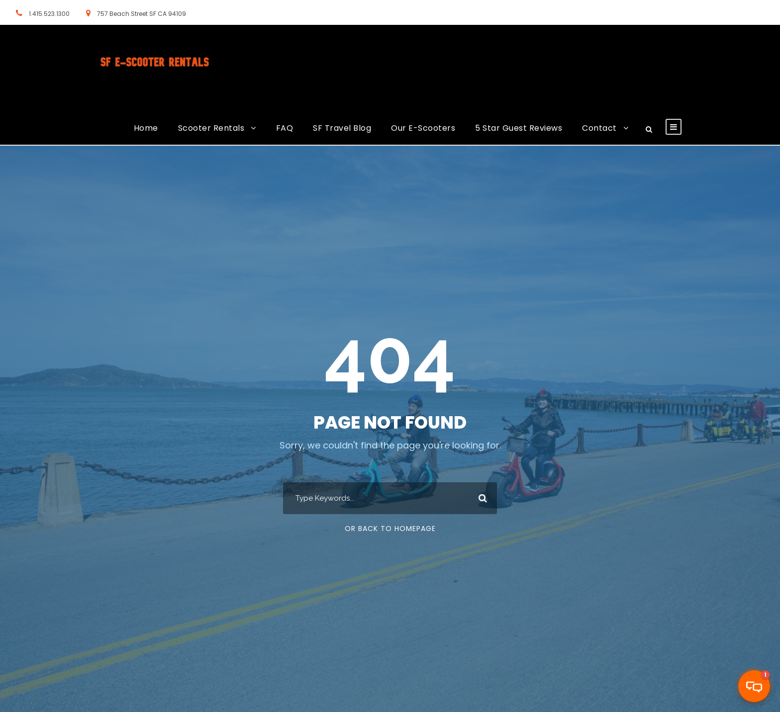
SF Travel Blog (342, 128)
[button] (754, 686)
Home (146, 128)
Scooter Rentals (211, 128)
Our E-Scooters (423, 128)
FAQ (284, 128)
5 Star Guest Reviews (518, 128)
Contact (599, 128)
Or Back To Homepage (390, 529)
